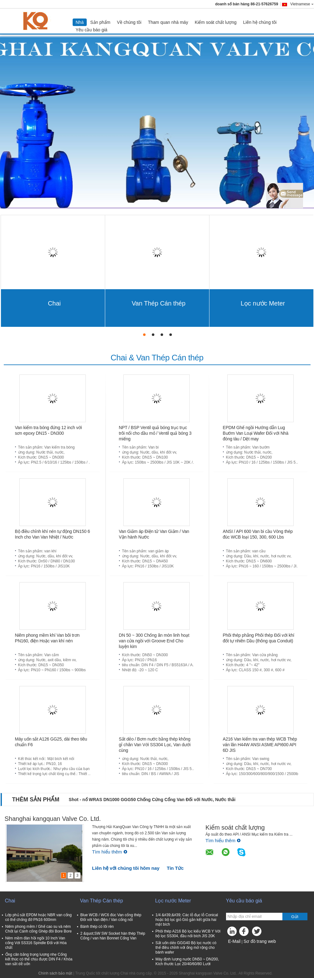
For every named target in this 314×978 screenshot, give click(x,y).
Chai (54, 303)
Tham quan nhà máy (168, 22)
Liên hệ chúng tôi (260, 22)
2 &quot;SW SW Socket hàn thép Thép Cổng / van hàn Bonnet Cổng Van (112, 935)
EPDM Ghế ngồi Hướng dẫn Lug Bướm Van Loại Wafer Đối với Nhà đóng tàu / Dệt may (256, 433)
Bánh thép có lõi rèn (97, 926)
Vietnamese (301, 4)
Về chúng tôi (129, 22)
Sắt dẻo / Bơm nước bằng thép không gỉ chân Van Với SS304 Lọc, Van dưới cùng (155, 744)
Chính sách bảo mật (55, 973)
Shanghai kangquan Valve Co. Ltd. (53, 818)
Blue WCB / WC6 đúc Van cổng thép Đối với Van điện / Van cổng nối (111, 917)
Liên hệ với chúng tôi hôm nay (125, 868)
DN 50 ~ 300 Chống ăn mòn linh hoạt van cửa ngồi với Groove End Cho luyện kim (154, 641)
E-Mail (234, 941)
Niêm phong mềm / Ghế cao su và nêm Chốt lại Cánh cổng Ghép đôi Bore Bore (38, 928)
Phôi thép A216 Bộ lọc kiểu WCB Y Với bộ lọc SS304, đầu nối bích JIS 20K (188, 933)
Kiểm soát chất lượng (216, 22)
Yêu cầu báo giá (91, 29)
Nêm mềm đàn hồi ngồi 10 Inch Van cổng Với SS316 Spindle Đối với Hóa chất (36, 943)
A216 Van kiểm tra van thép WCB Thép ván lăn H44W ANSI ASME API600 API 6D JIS (260, 744)
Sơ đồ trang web (260, 941)
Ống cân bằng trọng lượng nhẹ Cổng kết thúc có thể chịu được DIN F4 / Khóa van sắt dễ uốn (39, 959)
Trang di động (239, 949)
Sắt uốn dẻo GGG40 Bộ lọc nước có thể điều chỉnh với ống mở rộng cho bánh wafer (186, 947)
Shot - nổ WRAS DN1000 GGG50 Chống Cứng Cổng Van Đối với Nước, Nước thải (152, 799)
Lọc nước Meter (263, 303)
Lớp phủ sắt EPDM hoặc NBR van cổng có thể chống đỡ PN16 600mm (38, 917)
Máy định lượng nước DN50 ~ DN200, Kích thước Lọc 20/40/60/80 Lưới (187, 961)
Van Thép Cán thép (159, 303)
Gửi (294, 916)
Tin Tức (175, 868)
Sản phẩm (100, 22)
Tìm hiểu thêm (109, 851)
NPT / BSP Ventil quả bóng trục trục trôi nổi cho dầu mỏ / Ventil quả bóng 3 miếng (155, 433)
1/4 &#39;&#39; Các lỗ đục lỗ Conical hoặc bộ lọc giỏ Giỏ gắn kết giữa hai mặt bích (187, 920)
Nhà (80, 22)
